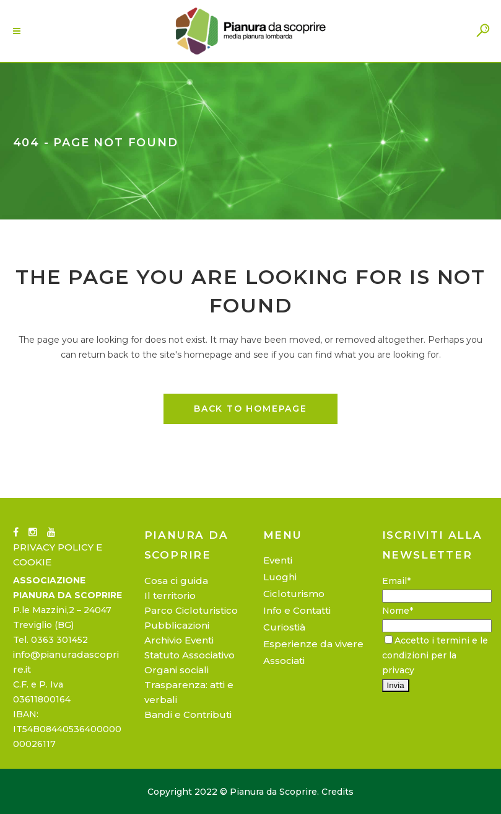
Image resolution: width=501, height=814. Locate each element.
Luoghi (280, 577)
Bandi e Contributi (188, 714)
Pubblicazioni (176, 625)
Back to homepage (250, 408)
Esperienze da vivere (313, 644)
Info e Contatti (297, 610)
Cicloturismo (294, 593)
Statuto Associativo (189, 655)
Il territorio (170, 595)
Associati (284, 660)
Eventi (277, 560)
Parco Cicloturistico (191, 610)
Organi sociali (176, 670)
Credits (337, 791)
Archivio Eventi (179, 640)
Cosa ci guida (176, 580)
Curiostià (284, 627)
